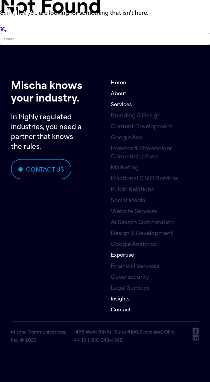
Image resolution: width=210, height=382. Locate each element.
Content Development (141, 126)
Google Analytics (134, 243)
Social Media (128, 200)
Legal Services (130, 287)
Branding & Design (136, 115)
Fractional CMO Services (145, 178)
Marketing (125, 167)
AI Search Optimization (142, 222)
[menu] (12, 12)
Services (121, 104)
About (118, 93)
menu (30, 12)
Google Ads (126, 137)
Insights (120, 298)
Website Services (134, 211)
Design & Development (142, 232)
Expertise (122, 254)
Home (118, 82)
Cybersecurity (130, 276)
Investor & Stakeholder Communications (141, 152)
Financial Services (135, 265)
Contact (121, 309)
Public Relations (132, 189)
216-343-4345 (106, 339)
